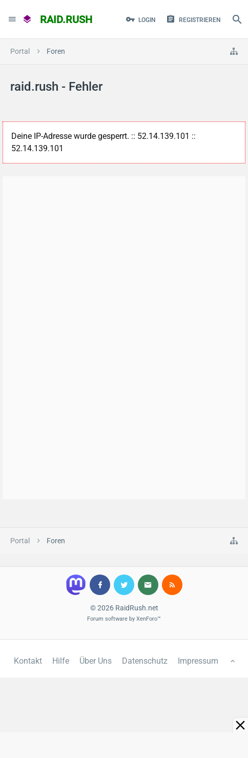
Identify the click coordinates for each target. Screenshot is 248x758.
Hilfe (60, 661)
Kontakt (28, 661)
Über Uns (95, 661)
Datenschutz (145, 661)
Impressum (198, 661)
